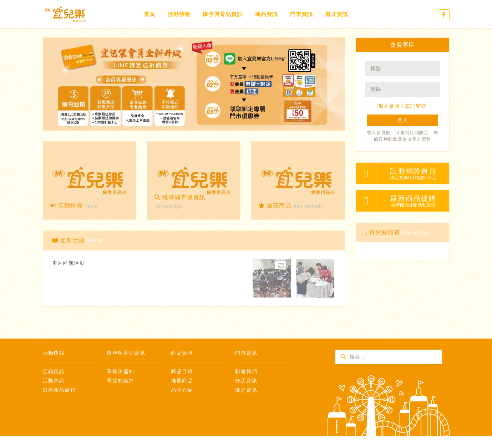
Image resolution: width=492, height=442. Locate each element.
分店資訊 (246, 380)
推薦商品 (182, 380)
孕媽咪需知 (120, 371)
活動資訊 (54, 380)
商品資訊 (266, 14)
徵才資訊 (336, 14)
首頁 (149, 14)
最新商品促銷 (59, 390)
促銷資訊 (54, 371)
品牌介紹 (182, 390)
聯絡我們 (246, 371)
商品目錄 (182, 371)
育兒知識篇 (120, 380)
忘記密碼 (416, 106)
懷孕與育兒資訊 (223, 14)
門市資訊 (301, 14)
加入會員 (389, 106)
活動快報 (179, 14)
